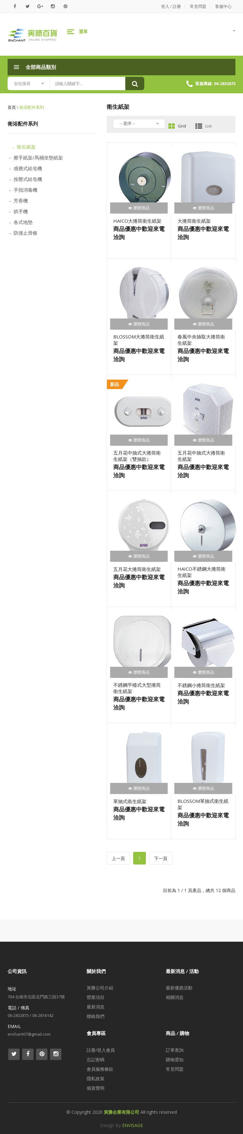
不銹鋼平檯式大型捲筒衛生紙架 (137, 688)
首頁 (12, 107)
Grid (177, 126)
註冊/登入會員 (101, 1050)
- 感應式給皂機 (25, 168)
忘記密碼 (95, 1060)
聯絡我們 (95, 1016)
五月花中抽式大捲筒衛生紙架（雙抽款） (137, 455)
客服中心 (223, 6)
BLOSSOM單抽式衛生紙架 (203, 804)
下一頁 (160, 858)
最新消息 (95, 1007)
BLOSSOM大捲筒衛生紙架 (138, 339)
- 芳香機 (18, 200)
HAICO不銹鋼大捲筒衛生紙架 (202, 572)
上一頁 (118, 858)
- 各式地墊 (21, 222)
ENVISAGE (132, 1125)
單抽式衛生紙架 (129, 801)
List (203, 126)
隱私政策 (95, 1078)
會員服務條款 (100, 1069)
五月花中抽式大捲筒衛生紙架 (201, 455)
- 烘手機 (18, 211)
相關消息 (175, 997)
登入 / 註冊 (171, 6)
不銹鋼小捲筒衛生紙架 (201, 685)
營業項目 (95, 997)
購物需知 (175, 1060)
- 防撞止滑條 (23, 233)
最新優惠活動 (179, 988)
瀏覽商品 (139, 208)
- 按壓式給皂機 (25, 179)
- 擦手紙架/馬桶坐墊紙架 (36, 157)
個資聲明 (95, 1088)
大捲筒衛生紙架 (194, 221)
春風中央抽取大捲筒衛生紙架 (201, 339)
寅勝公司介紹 (100, 988)
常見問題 (198, 6)
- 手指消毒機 (23, 190)
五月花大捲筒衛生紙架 (137, 569)
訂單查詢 (175, 1050)
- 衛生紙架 (24, 147)
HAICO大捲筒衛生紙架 (137, 221)
